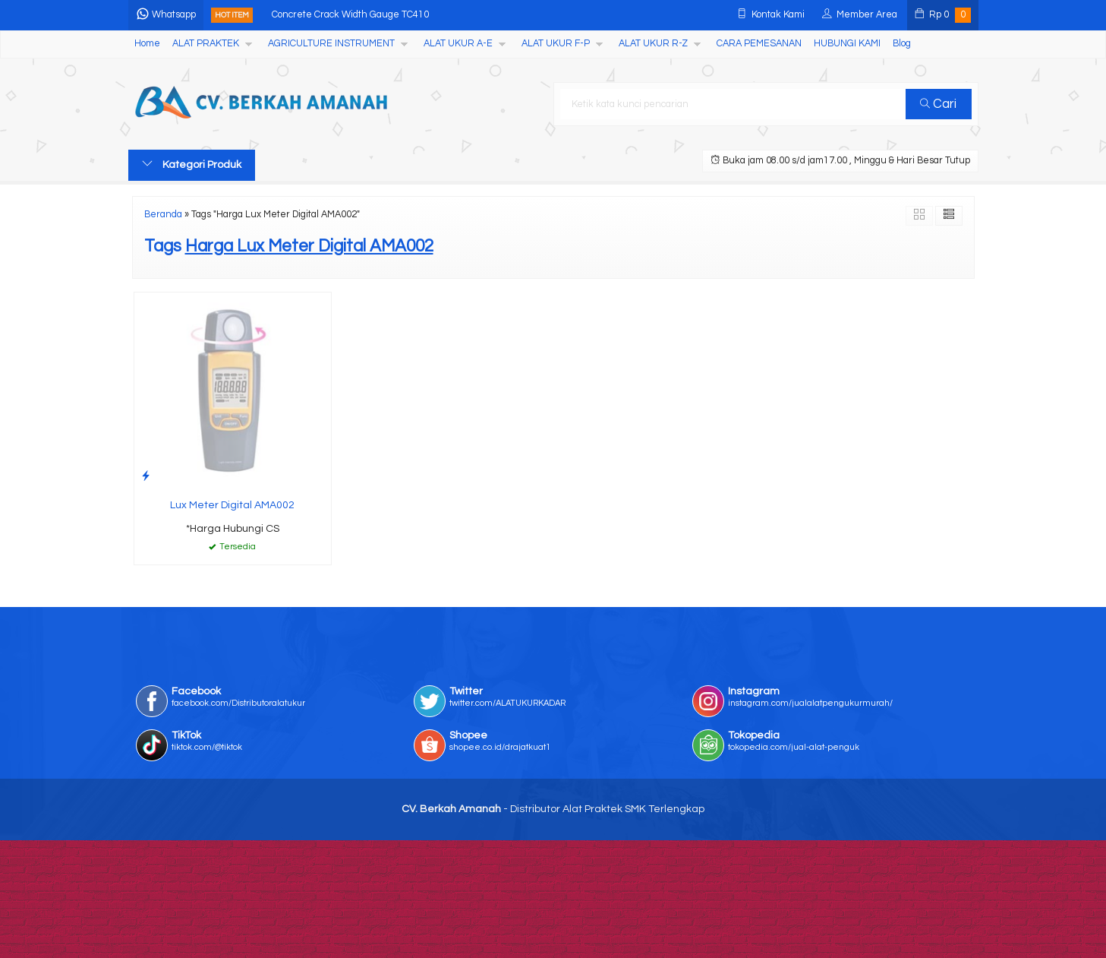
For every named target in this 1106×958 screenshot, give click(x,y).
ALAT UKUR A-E (458, 44)
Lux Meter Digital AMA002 (232, 505)
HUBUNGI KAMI (847, 44)
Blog (902, 44)
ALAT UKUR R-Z (653, 44)
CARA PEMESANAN (759, 44)
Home (147, 44)
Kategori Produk (191, 164)
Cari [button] (938, 104)
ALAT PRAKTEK (205, 44)
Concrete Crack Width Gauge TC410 (350, 15)
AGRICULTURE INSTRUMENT (331, 44)
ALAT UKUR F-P (555, 44)
